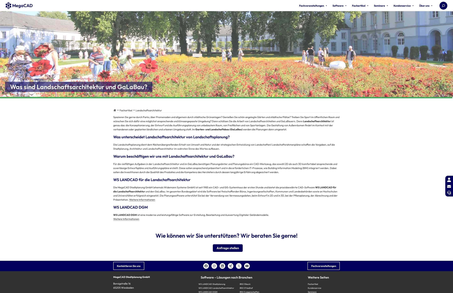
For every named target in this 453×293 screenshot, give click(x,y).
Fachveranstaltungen (313, 5)
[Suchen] (443, 6)
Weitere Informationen (142, 199)
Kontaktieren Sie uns (128, 266)
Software (340, 5)
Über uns (426, 5)
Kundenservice (404, 5)
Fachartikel (360, 5)
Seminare (381, 5)
